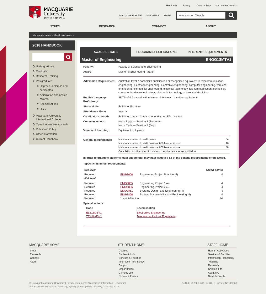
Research (107, 26)
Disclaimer (120, 283)
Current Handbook (47, 139)
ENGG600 (126, 174)
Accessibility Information (100, 283)
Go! (68, 57)
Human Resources (218, 250)
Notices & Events (128, 276)
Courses (123, 250)
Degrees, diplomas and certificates (54, 87)
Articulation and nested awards (53, 96)
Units (43, 109)
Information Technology (131, 261)
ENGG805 (126, 183)
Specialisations (49, 104)
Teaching (213, 261)
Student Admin (127, 254)
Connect (159, 26)
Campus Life (126, 272)
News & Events (216, 276)
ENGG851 (126, 190)
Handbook (171, 5)
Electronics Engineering (151, 212)
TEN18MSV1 (94, 216)
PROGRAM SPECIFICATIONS (156, 52)
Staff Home (217, 245)
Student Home (131, 245)
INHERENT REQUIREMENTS (207, 52)
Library (186, 5)
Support (123, 265)
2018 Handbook (47, 45)
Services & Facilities (130, 257)
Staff (167, 15)
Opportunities (126, 269)
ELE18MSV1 (94, 212)
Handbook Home (63, 35)
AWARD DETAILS (106, 52)
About (211, 26)
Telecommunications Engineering (156, 216)
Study (55, 26)
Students (152, 15)
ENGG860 (126, 194)
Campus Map (204, 5)
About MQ (213, 272)
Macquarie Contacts (226, 5)
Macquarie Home (130, 15)
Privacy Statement (76, 283)
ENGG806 (126, 186)
